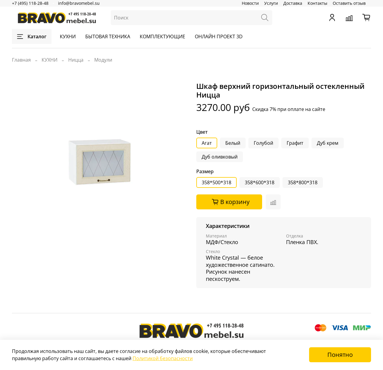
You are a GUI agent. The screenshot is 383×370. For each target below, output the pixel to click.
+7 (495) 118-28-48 (30, 3)
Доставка (292, 3)
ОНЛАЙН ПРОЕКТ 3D (219, 36)
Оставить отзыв (349, 3)
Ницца (75, 60)
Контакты (317, 3)
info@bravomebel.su (79, 3)
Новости (250, 3)
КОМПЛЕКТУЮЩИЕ (162, 36)
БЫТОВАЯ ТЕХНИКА (107, 36)
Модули (103, 60)
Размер (205, 171)
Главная (21, 60)
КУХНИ (68, 36)
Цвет (202, 132)
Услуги (271, 3)
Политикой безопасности (163, 358)
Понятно (340, 355)
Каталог (31, 36)
